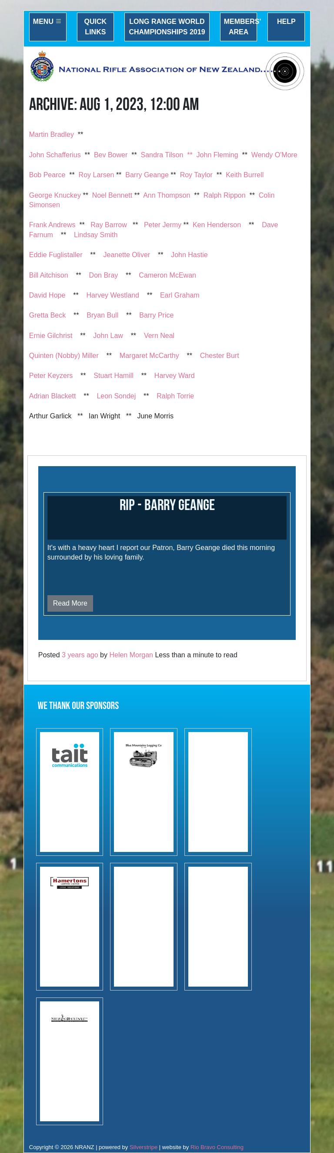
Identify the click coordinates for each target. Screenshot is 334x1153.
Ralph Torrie (175, 396)
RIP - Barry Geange (167, 505)
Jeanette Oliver (127, 254)
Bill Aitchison (48, 275)
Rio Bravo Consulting (217, 1147)
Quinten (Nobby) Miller (64, 355)
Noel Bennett (112, 195)
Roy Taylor (196, 175)
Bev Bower (110, 155)
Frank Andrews (52, 225)
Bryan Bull (102, 315)
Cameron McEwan (167, 275)
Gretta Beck (47, 315)
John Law (108, 335)
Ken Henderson (217, 225)
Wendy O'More (274, 155)
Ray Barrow (108, 225)
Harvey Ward (174, 375)
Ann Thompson (166, 195)
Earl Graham (180, 295)
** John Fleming (212, 155)
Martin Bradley (51, 134)
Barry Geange (147, 175)
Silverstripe (143, 1147)
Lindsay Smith (96, 235)
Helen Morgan (131, 655)
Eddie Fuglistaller (56, 254)
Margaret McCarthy (149, 355)
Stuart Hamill (114, 375)
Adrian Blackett (52, 396)
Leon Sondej (116, 396)
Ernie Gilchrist (51, 335)
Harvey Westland (112, 295)
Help (286, 21)
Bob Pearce (47, 175)
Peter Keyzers (51, 375)
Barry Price (156, 315)
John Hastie (189, 254)
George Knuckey (55, 195)
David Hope (47, 295)
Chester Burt (219, 355)
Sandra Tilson (162, 155)
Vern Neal (159, 335)
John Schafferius (55, 155)
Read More (70, 603)
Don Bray (103, 275)
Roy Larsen (96, 175)
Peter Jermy (162, 225)
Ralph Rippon (225, 195)
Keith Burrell (245, 175)
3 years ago (80, 655)
